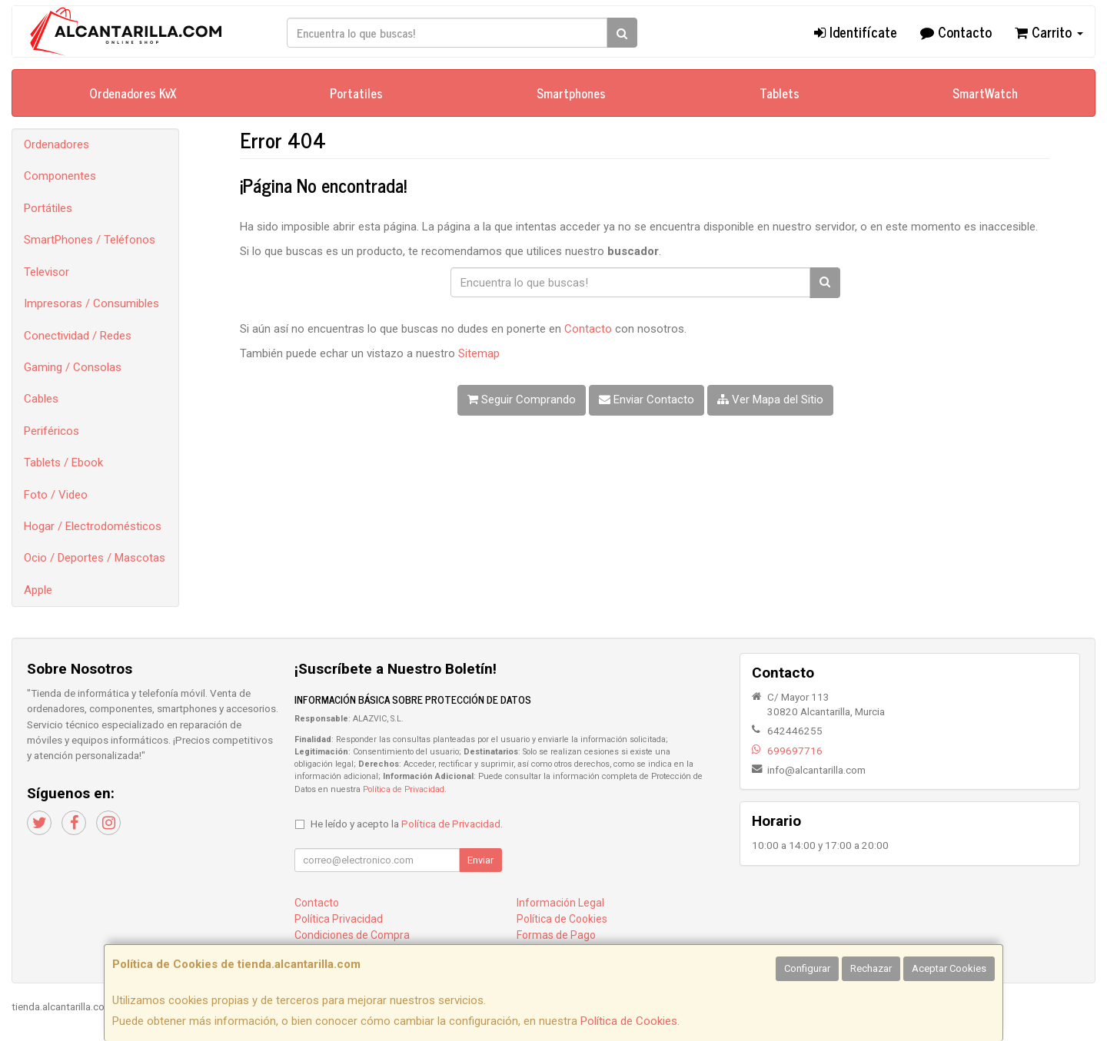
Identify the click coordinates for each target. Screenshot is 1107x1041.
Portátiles (48, 208)
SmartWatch (985, 93)
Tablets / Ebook (63, 462)
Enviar (480, 860)
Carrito (1049, 31)
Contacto (956, 31)
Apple (38, 590)
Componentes (60, 176)
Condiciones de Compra (352, 935)
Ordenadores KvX (133, 93)
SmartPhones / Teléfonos (89, 240)
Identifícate (855, 31)
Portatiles (356, 93)
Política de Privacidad (403, 789)
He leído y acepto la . (407, 823)
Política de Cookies (628, 1021)
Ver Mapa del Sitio (770, 399)
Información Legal (560, 903)
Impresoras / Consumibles (91, 303)
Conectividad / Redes (77, 336)
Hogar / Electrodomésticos (92, 526)
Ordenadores (56, 144)
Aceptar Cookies (949, 968)
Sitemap (479, 353)
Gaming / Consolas (72, 367)
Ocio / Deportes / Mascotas (94, 558)
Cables (41, 399)
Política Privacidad (338, 919)
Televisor (46, 272)
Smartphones (571, 93)
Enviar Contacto (646, 399)
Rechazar (871, 968)
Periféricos (51, 431)
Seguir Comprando (521, 399)
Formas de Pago (556, 935)
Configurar (807, 968)
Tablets (780, 93)
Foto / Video (56, 495)
